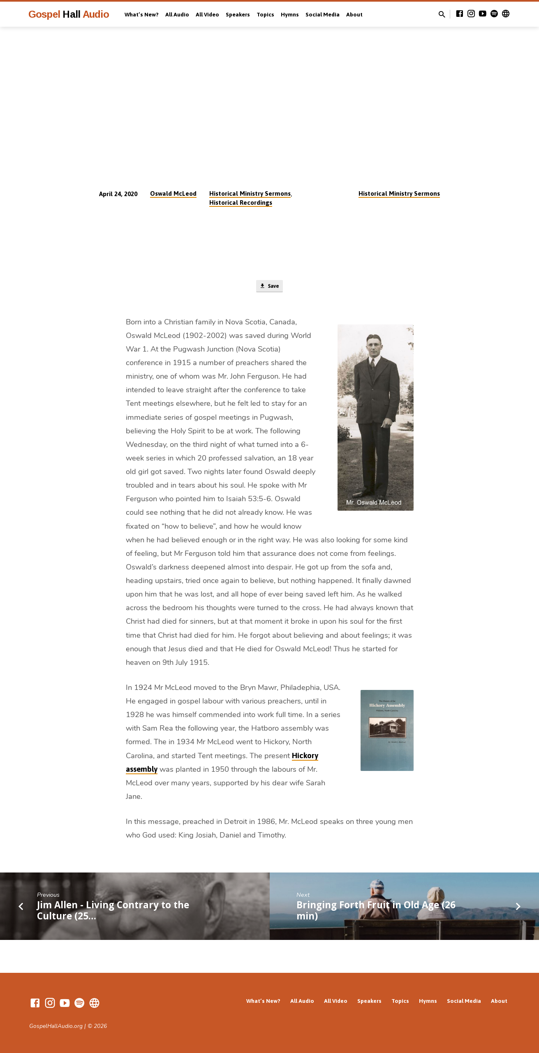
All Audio (177, 14)
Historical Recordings (240, 202)
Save (269, 287)
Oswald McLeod (173, 193)
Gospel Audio (68, 14)
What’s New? (142, 14)
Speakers (238, 14)
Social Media (322, 14)
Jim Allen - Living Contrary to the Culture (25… (113, 912)
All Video (207, 14)
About (354, 14)
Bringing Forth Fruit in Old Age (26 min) (376, 912)
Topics (265, 14)
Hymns (290, 14)
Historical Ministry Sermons (250, 193)
